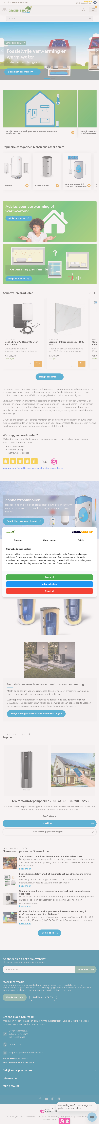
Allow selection (49, 584)
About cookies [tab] (49, 540)
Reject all (49, 591)
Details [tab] (81, 540)
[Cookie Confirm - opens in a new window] (82, 531)
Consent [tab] (18, 540)
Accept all (49, 577)
